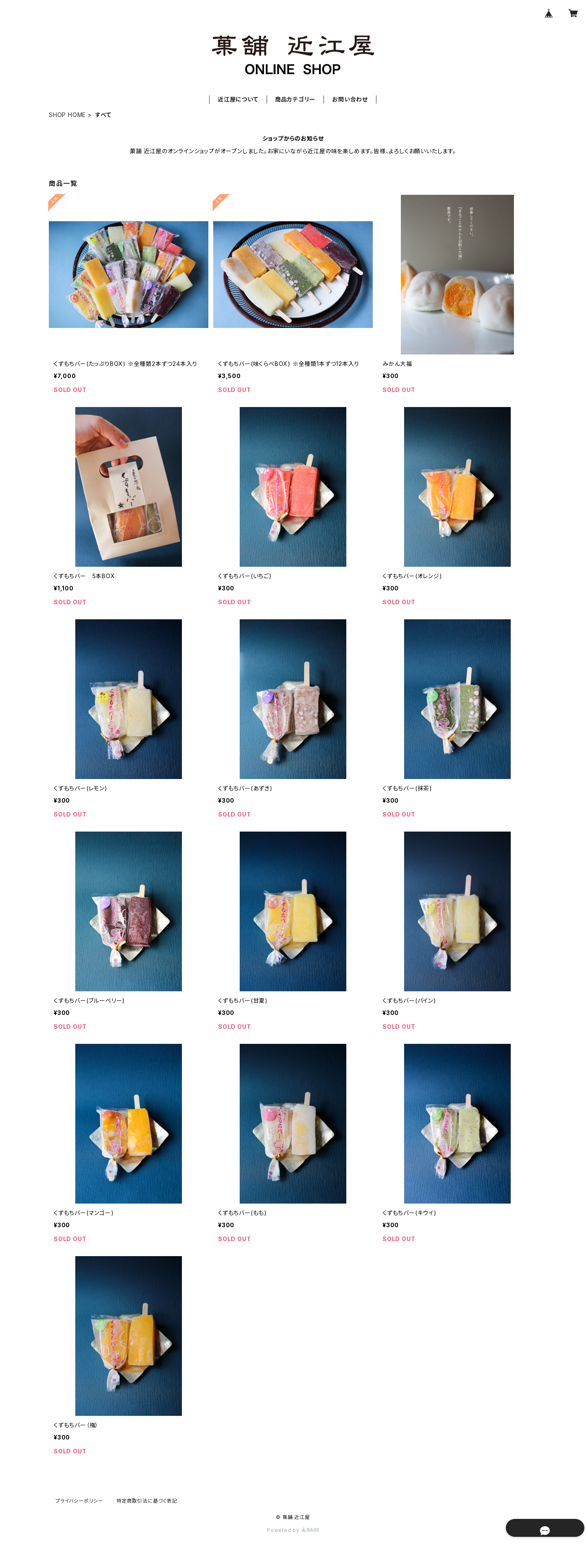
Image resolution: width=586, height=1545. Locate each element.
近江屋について (238, 99)
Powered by (293, 1530)
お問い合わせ (350, 99)
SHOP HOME (67, 114)
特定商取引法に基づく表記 (146, 1501)
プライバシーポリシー (79, 1501)
